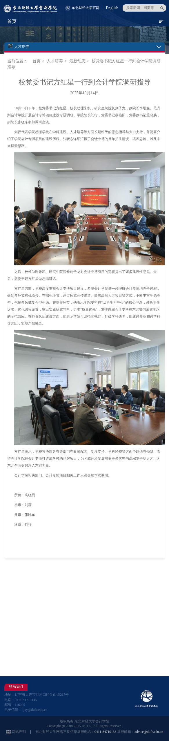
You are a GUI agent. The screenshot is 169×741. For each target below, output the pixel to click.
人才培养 (55, 61)
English (112, 8)
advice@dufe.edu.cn (149, 732)
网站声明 (19, 732)
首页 (36, 61)
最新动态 (77, 61)
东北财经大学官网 (85, 8)
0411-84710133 (106, 732)
